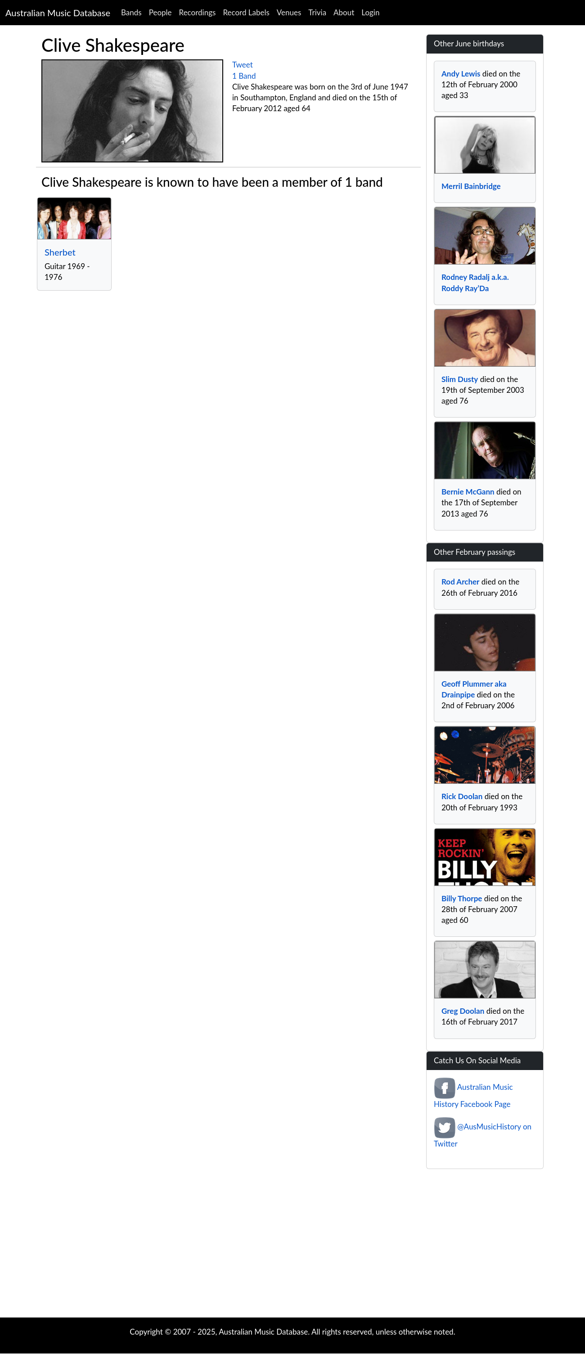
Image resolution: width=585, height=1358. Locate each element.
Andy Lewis (460, 73)
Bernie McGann (468, 491)
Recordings (197, 12)
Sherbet (60, 252)
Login (370, 12)
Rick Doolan (461, 796)
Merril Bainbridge (471, 186)
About (343, 12)
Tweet (242, 64)
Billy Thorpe (461, 898)
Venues (289, 12)
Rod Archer (460, 581)
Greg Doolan (462, 1011)
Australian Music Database (57, 12)
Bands (131, 12)
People (160, 12)
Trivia (317, 12)
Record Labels (246, 12)
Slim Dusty (459, 379)
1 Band (244, 76)
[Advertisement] (292, 1246)
